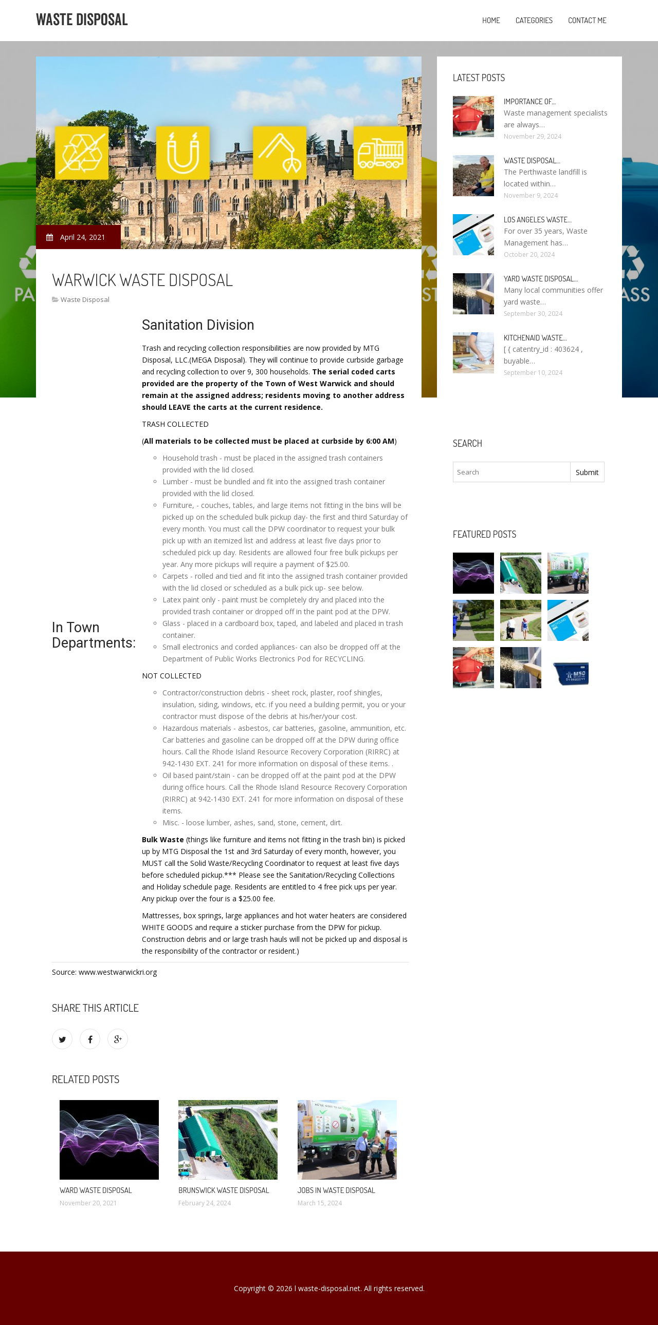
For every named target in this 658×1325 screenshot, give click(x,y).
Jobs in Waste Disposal (336, 1190)
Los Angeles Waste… (538, 219)
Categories (534, 20)
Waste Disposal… (532, 160)
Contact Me (587, 20)
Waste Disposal (85, 299)
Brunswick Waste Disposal (223, 1190)
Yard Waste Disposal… (541, 278)
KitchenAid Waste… (535, 338)
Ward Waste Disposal (96, 1190)
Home (491, 20)
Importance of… (530, 101)
